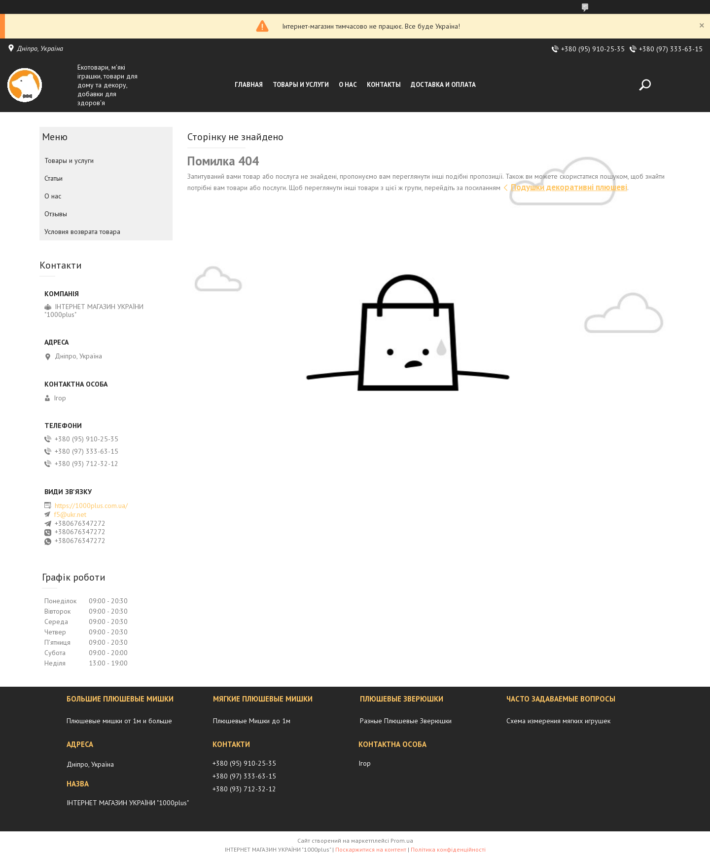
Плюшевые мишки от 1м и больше (119, 720)
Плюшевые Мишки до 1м (251, 720)
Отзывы (55, 213)
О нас (348, 84)
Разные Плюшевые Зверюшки (406, 720)
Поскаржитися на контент (370, 849)
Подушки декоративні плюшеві (569, 187)
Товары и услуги (301, 84)
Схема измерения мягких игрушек (558, 720)
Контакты (384, 84)
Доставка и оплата (443, 84)
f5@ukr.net (70, 514)
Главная (249, 84)
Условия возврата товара (82, 231)
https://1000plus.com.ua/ (91, 505)
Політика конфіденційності (448, 849)
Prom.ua (401, 840)
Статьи (53, 178)
